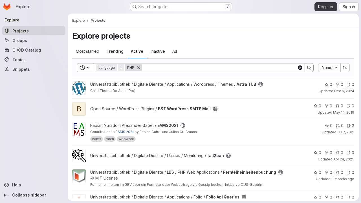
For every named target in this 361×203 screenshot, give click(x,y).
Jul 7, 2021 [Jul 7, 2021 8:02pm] (345, 132)
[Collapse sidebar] (33, 195)
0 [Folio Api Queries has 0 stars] (317, 197)
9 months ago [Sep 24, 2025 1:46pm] (342, 179)
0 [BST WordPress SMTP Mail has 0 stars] (317, 105)
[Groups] (33, 40)
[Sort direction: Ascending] (345, 67)
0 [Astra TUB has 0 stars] (328, 84)
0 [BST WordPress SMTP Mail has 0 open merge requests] (339, 105)
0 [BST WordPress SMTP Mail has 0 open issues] (350, 105)
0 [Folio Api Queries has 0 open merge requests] (339, 197)
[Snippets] (33, 69)
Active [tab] (137, 51)
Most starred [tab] (87, 51)
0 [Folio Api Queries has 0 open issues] (350, 197)
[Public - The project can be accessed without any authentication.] (260, 84)
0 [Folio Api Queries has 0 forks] (328, 197)
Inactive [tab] (158, 51)
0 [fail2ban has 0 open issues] (350, 152)
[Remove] (138, 67)
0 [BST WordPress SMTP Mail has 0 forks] (328, 105)
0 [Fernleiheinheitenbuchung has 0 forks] (328, 172)
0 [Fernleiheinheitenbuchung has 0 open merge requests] (339, 172)
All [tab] (174, 51)
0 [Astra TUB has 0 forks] (339, 84)
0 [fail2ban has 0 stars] (317, 152)
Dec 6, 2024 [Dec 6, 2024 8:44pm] (344, 91)
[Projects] (33, 30)
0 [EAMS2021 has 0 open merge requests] (340, 125)
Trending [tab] (115, 51)
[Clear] (300, 67)
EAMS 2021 (125, 132)
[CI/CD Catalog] (33, 49)
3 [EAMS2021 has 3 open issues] (350, 125)
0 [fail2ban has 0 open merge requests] (339, 152)
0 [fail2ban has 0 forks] (328, 152)
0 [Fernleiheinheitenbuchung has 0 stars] (317, 172)
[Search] (219, 67)
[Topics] (33, 59)
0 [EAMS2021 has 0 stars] (329, 125)
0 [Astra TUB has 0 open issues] (350, 84)
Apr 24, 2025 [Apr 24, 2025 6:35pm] (343, 159)
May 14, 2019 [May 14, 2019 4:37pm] (343, 112)
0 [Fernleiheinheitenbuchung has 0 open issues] (350, 172)
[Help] (33, 184)
